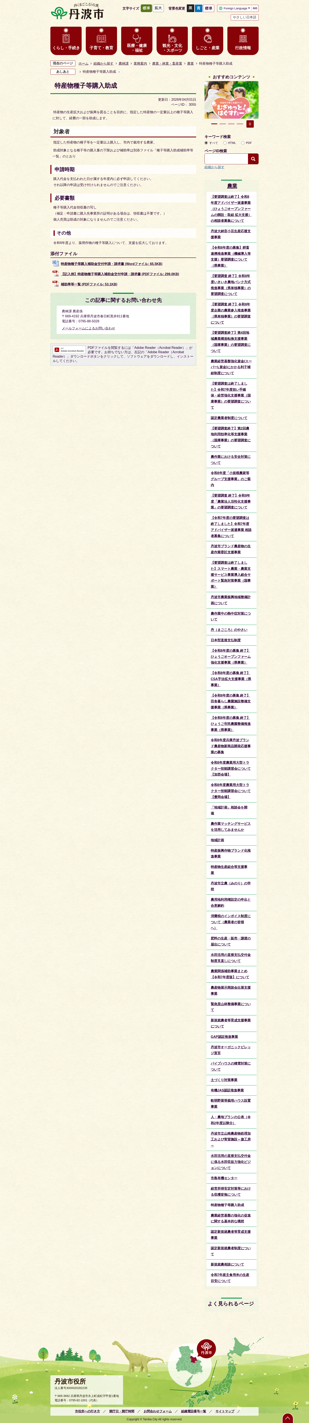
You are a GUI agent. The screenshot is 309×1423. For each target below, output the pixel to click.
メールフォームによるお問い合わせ (88, 328)
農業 (190, 63)
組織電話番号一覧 (193, 1411)
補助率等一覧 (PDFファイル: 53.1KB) (89, 284)
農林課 (124, 63)
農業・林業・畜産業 (167, 63)
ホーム (83, 63)
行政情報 (243, 48)
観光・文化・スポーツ (172, 48)
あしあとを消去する (119, 72)
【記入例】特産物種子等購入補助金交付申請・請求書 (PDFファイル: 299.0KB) (120, 274)
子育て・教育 (101, 48)
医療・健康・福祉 (137, 48)
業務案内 (140, 63)
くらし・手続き (66, 48)
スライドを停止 (250, 124)
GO (255, 8)
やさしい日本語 (244, 17)
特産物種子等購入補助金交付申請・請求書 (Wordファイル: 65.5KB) (111, 264)
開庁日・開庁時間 (121, 1411)
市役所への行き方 (87, 1411)
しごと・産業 (207, 48)
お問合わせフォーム (158, 1411)
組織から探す (103, 63)
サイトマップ (225, 1411)
